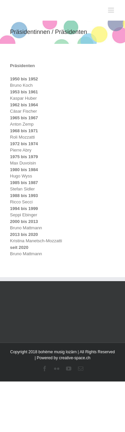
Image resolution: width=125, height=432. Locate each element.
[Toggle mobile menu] (111, 10)
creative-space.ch (74, 358)
